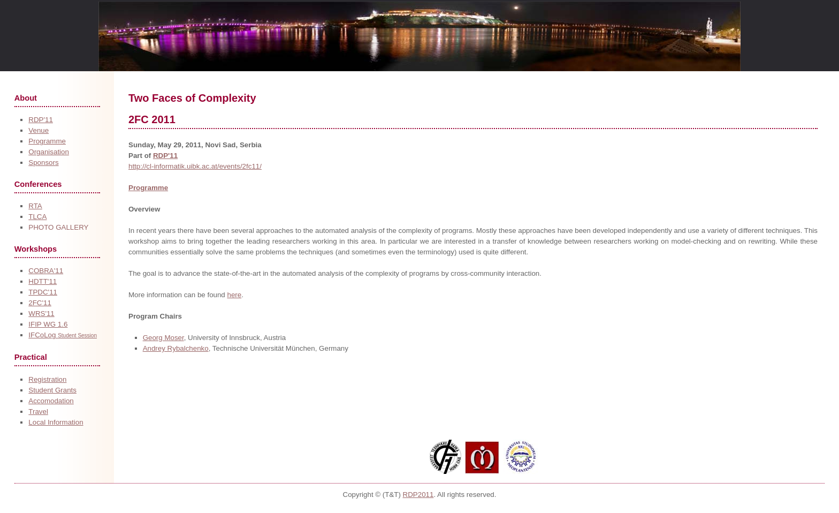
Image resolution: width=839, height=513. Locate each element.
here (234, 295)
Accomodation (50, 401)
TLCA (37, 217)
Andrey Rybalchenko (176, 348)
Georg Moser (163, 338)
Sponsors (43, 163)
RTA (35, 206)
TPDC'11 (42, 292)
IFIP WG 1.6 (47, 324)
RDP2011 (418, 495)
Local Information (55, 422)
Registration (47, 379)
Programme (47, 141)
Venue (38, 130)
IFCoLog (62, 335)
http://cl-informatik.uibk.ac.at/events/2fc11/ (195, 166)
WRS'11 (41, 314)
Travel (38, 412)
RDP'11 (40, 120)
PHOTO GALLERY (58, 227)
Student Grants (52, 390)
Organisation (48, 152)
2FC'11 (39, 303)
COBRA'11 (45, 271)
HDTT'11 (42, 281)
